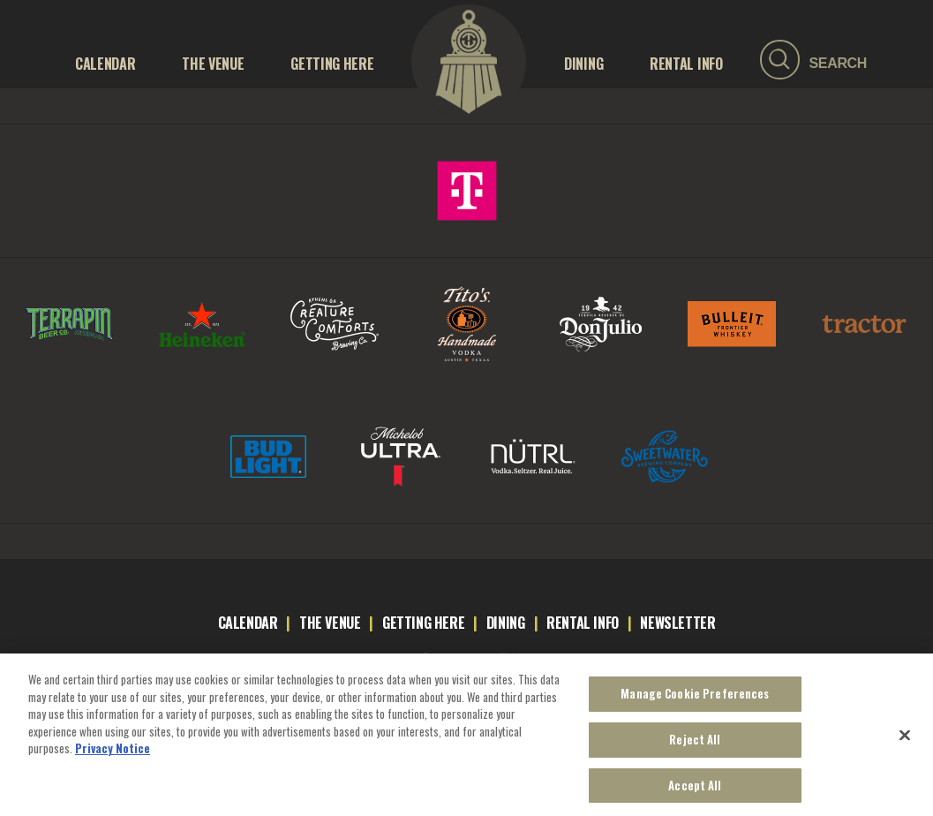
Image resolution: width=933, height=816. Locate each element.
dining (505, 622)
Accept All (694, 792)
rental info (582, 622)
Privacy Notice (112, 755)
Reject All (694, 746)
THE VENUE (213, 63)
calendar (248, 622)
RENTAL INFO (686, 63)
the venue (329, 622)
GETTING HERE (331, 63)
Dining (583, 63)
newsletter (677, 622)
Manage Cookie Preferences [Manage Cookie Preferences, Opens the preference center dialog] (695, 700)
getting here (423, 622)
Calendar (105, 63)
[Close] (904, 742)
